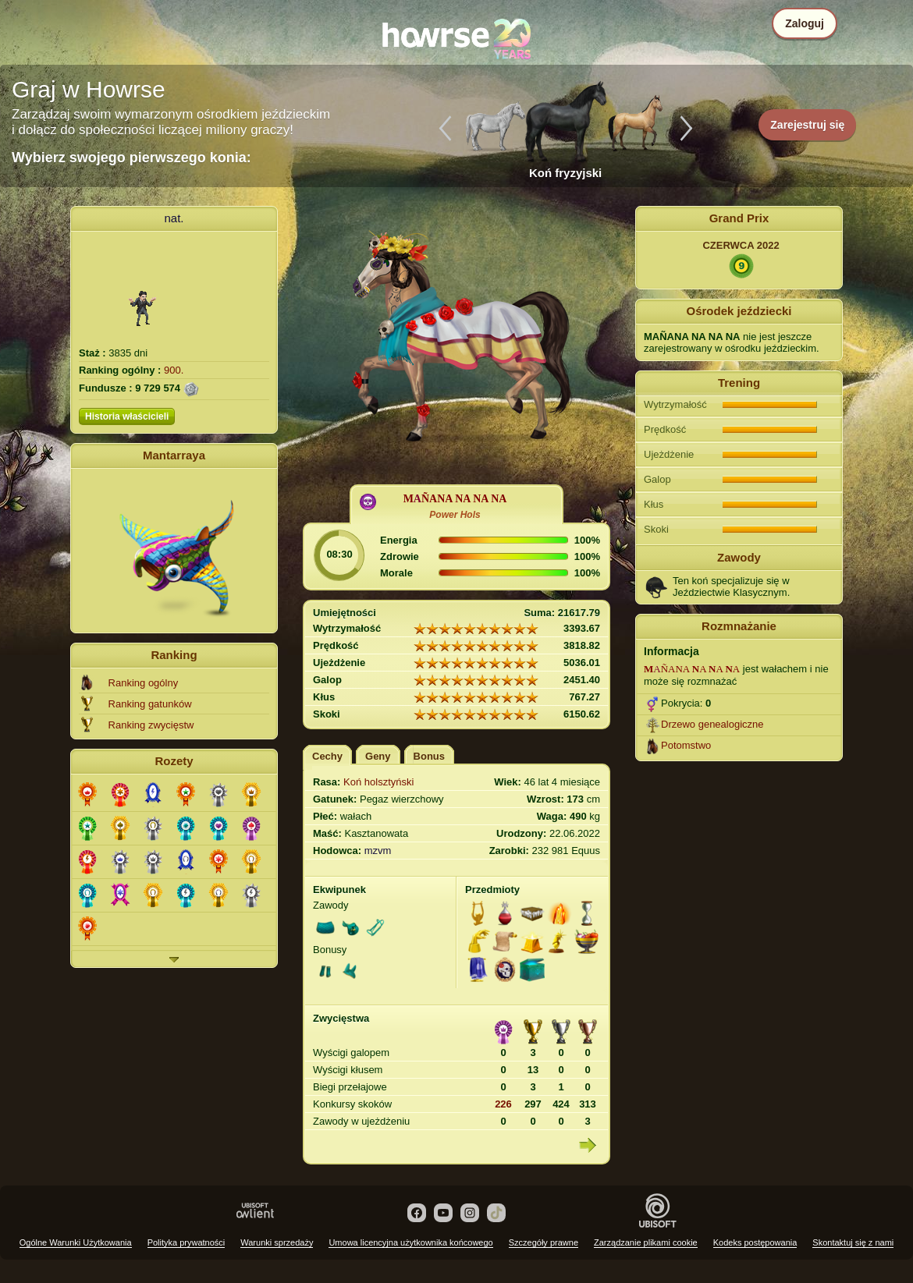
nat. (173, 218)
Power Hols (454, 514)
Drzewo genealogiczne (712, 724)
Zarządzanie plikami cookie (646, 1242)
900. (173, 370)
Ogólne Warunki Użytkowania (76, 1242)
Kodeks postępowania (755, 1242)
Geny (378, 756)
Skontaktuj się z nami (852, 1242)
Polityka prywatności (186, 1242)
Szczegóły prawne (543, 1242)
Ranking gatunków (150, 704)
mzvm (378, 850)
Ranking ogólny (143, 683)
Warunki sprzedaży (276, 1242)
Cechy (327, 756)
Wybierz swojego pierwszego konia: (131, 157)
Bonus (429, 756)
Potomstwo (686, 745)
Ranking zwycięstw (151, 725)
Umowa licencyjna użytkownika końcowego (410, 1242)
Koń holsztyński (378, 782)
